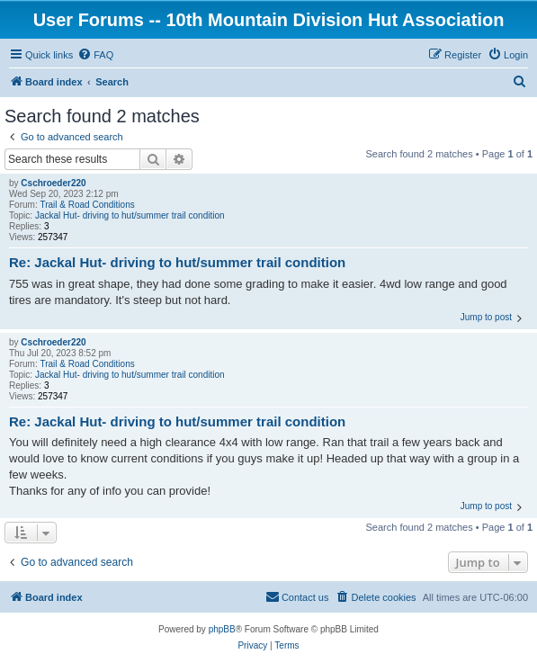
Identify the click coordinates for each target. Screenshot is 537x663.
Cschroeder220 (53, 183)
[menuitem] (95, 55)
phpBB (222, 629)
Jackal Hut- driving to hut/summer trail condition (130, 215)
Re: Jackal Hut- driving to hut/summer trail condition (177, 262)
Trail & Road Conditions (87, 205)
